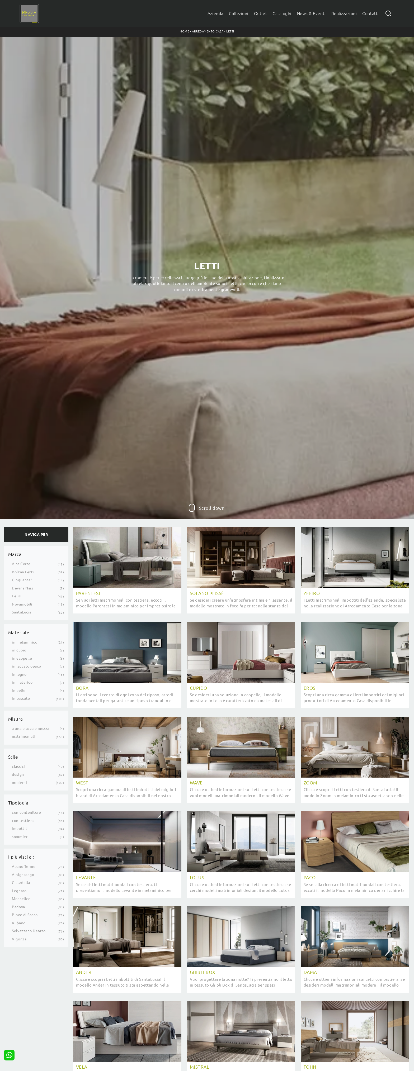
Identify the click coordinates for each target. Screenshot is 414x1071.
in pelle (18, 690)
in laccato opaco (26, 666)
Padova (18, 907)
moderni (19, 782)
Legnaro (19, 891)
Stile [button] (13, 756)
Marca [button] (15, 554)
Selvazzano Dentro (28, 931)
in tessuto (21, 698)
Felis (16, 596)
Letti (230, 31)
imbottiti (20, 828)
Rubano (18, 923)
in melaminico (24, 642)
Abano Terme (23, 866)
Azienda (215, 13)
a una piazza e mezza (30, 728)
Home (184, 31)
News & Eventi (311, 13)
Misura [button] (15, 718)
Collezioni (238, 13)
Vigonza (19, 939)
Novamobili (22, 604)
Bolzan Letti (23, 572)
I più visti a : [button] (21, 856)
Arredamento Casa (207, 31)
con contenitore (26, 812)
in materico (22, 682)
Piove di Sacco (24, 915)
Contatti (370, 13)
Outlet (260, 13)
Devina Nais (22, 588)
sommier (19, 837)
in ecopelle (22, 658)
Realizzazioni (344, 13)
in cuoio (19, 650)
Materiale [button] (19, 632)
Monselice (21, 899)
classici (18, 766)
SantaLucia (21, 612)
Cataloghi (281, 13)
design (18, 774)
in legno (19, 674)
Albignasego (23, 875)
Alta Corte (21, 564)
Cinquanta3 (22, 580)
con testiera (23, 820)
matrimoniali (23, 736)
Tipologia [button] (18, 802)
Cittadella (21, 882)
